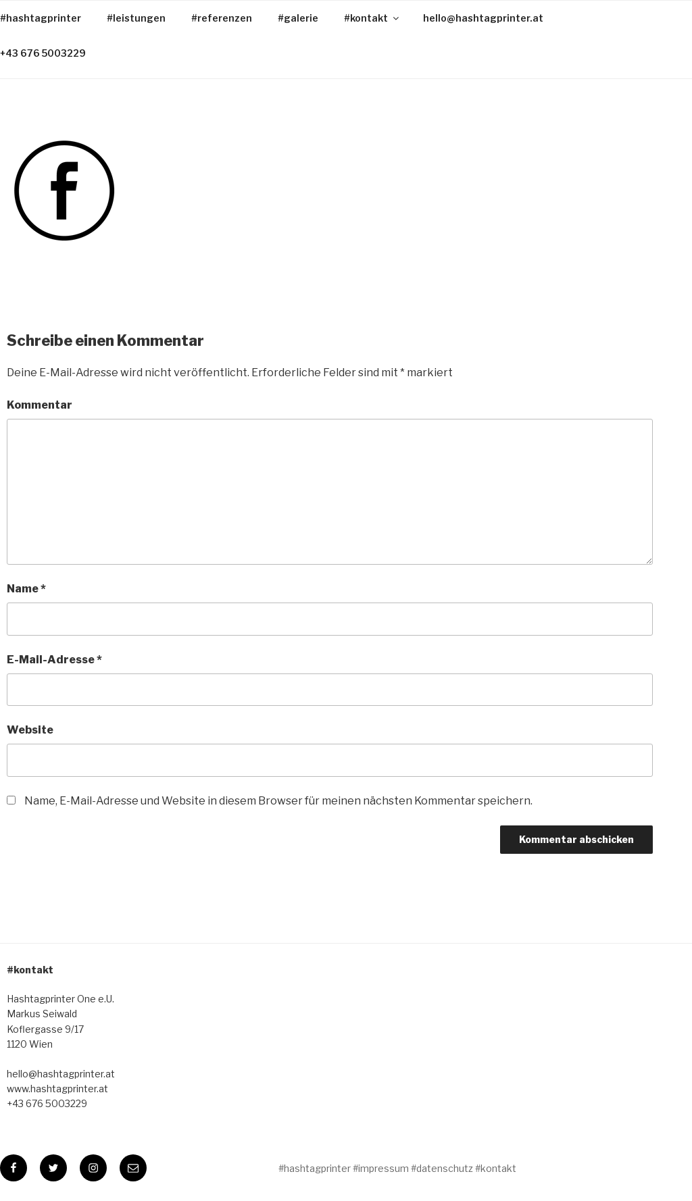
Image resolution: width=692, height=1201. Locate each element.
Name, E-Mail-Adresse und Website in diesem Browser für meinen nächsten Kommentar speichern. (278, 800)
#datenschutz (442, 1168)
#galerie (298, 18)
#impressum (381, 1168)
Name (26, 588)
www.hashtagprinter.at (57, 1088)
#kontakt (372, 18)
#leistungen (136, 18)
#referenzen (221, 18)
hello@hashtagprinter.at (483, 18)
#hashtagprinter (314, 1168)
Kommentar (39, 405)
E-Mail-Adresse (54, 659)
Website (30, 729)
